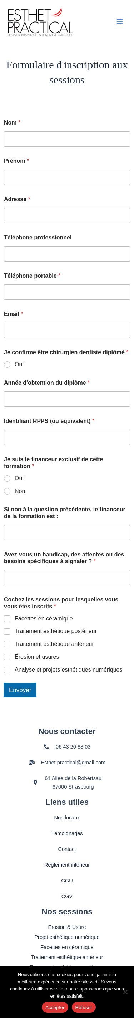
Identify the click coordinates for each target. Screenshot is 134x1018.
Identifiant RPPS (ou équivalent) (49, 421)
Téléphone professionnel (37, 237)
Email (13, 314)
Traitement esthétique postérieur (56, 631)
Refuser (83, 1007)
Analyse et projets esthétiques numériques (69, 670)
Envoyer (20, 690)
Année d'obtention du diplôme (47, 383)
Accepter (54, 1007)
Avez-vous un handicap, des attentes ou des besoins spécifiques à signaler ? (64, 557)
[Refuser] (125, 991)
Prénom (16, 161)
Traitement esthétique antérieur (54, 644)
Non (20, 491)
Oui (19, 364)
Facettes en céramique (44, 618)
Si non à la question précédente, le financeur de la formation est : (64, 512)
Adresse (17, 199)
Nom (12, 123)
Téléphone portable (32, 276)
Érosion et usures (37, 657)
